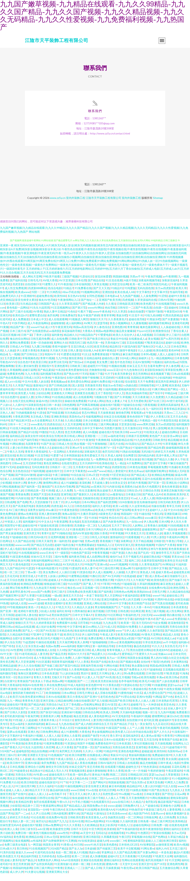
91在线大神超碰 (19, 435)
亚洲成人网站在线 (94, 610)
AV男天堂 (122, 797)
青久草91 (115, 742)
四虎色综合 (54, 431)
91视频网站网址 (91, 299)
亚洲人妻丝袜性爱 (26, 373)
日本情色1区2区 (128, 851)
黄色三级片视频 (154, 618)
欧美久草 (181, 295)
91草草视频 (169, 451)
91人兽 (145, 544)
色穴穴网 (144, 692)
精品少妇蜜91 (97, 676)
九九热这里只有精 (44, 595)
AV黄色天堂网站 (151, 641)
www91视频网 (118, 571)
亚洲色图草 (61, 373)
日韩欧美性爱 (76, 824)
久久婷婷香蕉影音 (44, 630)
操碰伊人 (143, 365)
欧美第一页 (127, 630)
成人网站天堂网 (32, 283)
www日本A (46, 560)
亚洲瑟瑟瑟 (107, 505)
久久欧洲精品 (90, 832)
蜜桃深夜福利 (178, 805)
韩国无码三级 (77, 349)
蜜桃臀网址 (158, 723)
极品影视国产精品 (169, 809)
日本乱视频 (16, 774)
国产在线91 (19, 801)
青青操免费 (22, 501)
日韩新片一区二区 (60, 474)
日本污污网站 (93, 536)
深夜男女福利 (35, 517)
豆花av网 (179, 801)
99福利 (103, 524)
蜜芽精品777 (129, 661)
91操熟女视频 (138, 797)
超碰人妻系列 (12, 867)
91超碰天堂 (51, 466)
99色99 (4, 427)
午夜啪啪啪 (99, 451)
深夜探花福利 (170, 287)
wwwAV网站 (95, 314)
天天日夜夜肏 (140, 404)
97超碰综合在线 (131, 412)
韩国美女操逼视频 (138, 665)
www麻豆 (150, 524)
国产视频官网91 (9, 602)
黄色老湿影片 (53, 396)
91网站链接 (181, 742)
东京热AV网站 (74, 816)
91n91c (61, 595)
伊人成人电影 (12, 556)
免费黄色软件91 (105, 750)
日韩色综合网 (90, 719)
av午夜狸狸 (170, 283)
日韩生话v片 (133, 497)
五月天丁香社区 (121, 532)
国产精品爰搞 (45, 377)
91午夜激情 (87, 447)
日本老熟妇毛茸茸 (167, 707)
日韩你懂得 (65, 532)
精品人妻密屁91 (117, 478)
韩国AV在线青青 (32, 692)
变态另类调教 (73, 439)
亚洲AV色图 (143, 704)
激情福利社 (117, 544)
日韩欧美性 (159, 447)
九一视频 (14, 361)
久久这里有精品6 (139, 513)
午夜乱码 (157, 521)
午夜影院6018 (172, 318)
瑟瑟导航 (102, 330)
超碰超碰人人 (178, 657)
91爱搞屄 (74, 575)
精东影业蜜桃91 (54, 610)
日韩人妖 (17, 497)
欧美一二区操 (80, 863)
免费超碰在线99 (161, 762)
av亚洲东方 (98, 493)
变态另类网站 (141, 381)
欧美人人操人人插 (143, 707)
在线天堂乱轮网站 (23, 408)
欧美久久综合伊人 (124, 342)
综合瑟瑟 (46, 785)
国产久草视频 (122, 404)
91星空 (41, 583)
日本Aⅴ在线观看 (55, 704)
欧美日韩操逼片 (177, 435)
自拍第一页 (160, 314)
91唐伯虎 (36, 466)
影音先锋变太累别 (26, 307)
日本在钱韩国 (81, 291)
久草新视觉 (172, 781)
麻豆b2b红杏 (175, 723)
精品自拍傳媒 (39, 758)
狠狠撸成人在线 (45, 657)
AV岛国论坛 (132, 451)
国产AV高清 (47, 637)
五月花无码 (11, 583)
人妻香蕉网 (173, 816)
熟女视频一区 (82, 451)
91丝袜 (92, 524)
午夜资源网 (60, 528)
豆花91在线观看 (151, 486)
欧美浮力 (15, 704)
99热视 (4, 610)
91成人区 (109, 633)
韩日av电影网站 (94, 828)
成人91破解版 (69, 489)
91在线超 (95, 630)
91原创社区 (86, 283)
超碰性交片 (132, 774)
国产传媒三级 (49, 672)
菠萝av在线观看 (16, 739)
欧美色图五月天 (9, 863)
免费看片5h (19, 816)
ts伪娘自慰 (130, 392)
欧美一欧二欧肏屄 (141, 291)
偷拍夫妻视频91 (175, 820)
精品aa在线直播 (24, 633)
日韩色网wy (86, 517)
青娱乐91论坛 (118, 762)
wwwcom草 (22, 552)
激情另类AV (81, 727)
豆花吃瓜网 (178, 774)
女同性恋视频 (95, 303)
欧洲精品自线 (34, 844)
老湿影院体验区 (153, 377)
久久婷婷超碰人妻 (48, 556)
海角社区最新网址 (29, 680)
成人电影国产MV (138, 820)
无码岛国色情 (145, 295)
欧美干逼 (56, 641)
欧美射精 (109, 836)
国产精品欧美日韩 (79, 657)
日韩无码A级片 (37, 544)
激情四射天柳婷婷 (23, 700)
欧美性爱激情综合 (76, 377)
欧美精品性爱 (24, 809)
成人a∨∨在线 (12, 388)
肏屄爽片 (87, 587)
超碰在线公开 (59, 454)
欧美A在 (113, 668)
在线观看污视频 (114, 774)
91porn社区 (144, 338)
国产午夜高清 (143, 314)
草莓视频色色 (30, 365)
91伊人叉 (118, 400)
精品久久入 (81, 567)
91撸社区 (95, 583)
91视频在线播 (116, 373)
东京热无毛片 (172, 653)
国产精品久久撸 (163, 466)
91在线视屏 (161, 633)
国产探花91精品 (69, 672)
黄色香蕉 (18, 844)
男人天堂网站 (112, 602)
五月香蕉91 (80, 474)
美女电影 (74, 528)
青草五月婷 (173, 513)
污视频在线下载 (103, 404)
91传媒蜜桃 (159, 692)
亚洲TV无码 (7, 474)
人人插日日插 (67, 579)
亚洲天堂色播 (155, 789)
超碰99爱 (65, 466)
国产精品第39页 (20, 427)
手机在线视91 (161, 785)
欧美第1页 (12, 310)
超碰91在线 (172, 349)
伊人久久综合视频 (29, 672)
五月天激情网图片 (137, 805)
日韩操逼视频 (8, 439)
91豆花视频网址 (61, 314)
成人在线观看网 (57, 326)
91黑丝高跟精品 (172, 322)
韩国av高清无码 (82, 334)
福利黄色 (56, 342)
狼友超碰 (77, 805)
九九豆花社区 (160, 731)
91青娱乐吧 (154, 326)
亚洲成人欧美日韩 (36, 587)
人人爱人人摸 (146, 505)
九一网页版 (34, 851)
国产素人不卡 (91, 591)
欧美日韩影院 (29, 789)
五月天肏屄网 (65, 649)
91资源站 (70, 750)
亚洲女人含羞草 (70, 742)
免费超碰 (66, 723)
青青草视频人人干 (117, 657)
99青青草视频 (99, 560)
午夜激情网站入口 (68, 307)
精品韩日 (114, 353)
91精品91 (117, 295)
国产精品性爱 (156, 454)
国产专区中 (156, 400)
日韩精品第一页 (34, 497)
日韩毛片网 (158, 598)
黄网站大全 (60, 349)
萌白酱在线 (173, 622)
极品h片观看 (181, 859)
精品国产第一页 (19, 334)
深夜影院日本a (9, 676)
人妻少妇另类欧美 (21, 454)
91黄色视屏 (77, 536)
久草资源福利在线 (145, 307)
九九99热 (61, 365)
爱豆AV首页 (109, 711)
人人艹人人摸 (135, 735)
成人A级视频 (144, 342)
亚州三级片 (58, 598)
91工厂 (40, 700)
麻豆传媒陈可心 (173, 583)
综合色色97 (24, 369)
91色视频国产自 (57, 762)
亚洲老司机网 (180, 330)
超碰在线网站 (141, 832)
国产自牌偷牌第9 (53, 847)
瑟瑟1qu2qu (174, 692)
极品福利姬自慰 (59, 797)
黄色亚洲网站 (51, 470)
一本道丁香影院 (93, 602)
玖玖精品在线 (28, 310)
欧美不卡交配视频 (128, 855)
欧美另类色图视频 (129, 641)
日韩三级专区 (27, 836)
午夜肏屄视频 (153, 283)
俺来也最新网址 (149, 334)
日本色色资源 (49, 680)
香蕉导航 (124, 672)
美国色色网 (42, 513)
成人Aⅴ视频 (86, 556)
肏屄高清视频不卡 (156, 867)
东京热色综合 (20, 478)
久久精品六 (137, 809)
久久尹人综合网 (39, 820)
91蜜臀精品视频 (78, 583)
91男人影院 (158, 544)
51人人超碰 (145, 357)
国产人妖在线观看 (167, 688)
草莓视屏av (137, 419)
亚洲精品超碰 (8, 672)
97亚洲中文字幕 (40, 641)
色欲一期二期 (64, 859)
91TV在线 (43, 735)
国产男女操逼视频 (11, 540)
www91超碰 (35, 610)
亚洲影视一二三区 (95, 443)
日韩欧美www (139, 715)
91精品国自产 (87, 342)
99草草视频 (116, 540)
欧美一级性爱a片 (80, 781)
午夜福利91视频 (140, 723)
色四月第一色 (95, 349)
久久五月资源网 (71, 431)
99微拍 (43, 439)
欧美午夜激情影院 (151, 836)
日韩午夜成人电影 (169, 770)
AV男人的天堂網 (129, 606)
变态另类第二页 (117, 567)
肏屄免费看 (48, 770)
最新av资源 (26, 524)
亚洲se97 (75, 454)
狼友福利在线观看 (85, 637)
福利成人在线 (18, 610)
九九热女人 (176, 797)
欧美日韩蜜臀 (77, 762)
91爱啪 (74, 840)
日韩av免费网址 (52, 832)
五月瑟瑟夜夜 (12, 365)
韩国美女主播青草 (35, 416)
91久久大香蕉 (71, 832)
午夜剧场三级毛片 (154, 816)
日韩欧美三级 (77, 373)
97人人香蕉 (82, 668)
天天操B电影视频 (130, 719)
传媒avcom (164, 661)
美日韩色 (22, 855)
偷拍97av (115, 563)
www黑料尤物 (145, 431)
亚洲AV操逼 (32, 770)
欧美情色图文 (159, 587)
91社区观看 (43, 668)
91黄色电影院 (20, 571)
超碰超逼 (146, 758)
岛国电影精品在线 (122, 447)
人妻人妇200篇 (151, 793)
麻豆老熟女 (167, 591)
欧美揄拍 (42, 357)
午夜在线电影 (154, 419)
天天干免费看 (145, 388)
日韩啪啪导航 (146, 392)
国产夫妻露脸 (170, 326)
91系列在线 (7, 859)
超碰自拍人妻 (110, 365)
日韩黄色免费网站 (111, 595)
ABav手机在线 (71, 299)
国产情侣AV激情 (25, 482)
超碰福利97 (166, 727)
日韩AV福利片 (106, 770)
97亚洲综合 (95, 746)
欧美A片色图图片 (149, 493)
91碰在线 (144, 521)
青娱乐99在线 (118, 345)
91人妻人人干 (90, 684)
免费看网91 (22, 466)
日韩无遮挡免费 (39, 345)
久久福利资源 (128, 828)
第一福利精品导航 (103, 653)
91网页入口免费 (174, 789)
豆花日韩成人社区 (82, 353)
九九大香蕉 (32, 381)
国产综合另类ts (135, 789)
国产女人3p (76, 855)
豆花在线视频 (134, 349)
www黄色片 (38, 431)
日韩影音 (159, 548)
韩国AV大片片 (76, 661)
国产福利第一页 (30, 493)
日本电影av (111, 303)
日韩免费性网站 (49, 739)
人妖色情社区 (33, 486)
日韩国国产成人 (47, 310)
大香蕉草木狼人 (47, 727)
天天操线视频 (163, 750)
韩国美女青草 (51, 851)
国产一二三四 (85, 688)
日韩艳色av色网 (123, 598)
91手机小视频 (80, 809)
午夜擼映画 (102, 447)
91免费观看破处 (85, 552)
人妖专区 (9, 665)
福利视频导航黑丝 (51, 381)
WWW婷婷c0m (9, 606)
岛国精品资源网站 (142, 384)
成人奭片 (123, 711)
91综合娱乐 (77, 482)
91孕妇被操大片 (70, 587)
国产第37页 (79, 314)
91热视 (50, 497)
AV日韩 (155, 645)
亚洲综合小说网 (34, 774)
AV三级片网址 (17, 517)
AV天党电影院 (120, 723)
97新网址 (115, 361)
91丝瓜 (137, 700)
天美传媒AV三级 (115, 349)
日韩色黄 (123, 618)
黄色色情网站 (98, 567)
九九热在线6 (66, 731)
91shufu (17, 416)
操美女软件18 (33, 443)
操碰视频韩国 (174, 454)
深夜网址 (125, 548)
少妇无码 (146, 622)
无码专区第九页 (123, 552)
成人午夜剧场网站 (38, 330)
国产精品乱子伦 (123, 731)
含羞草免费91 (155, 373)
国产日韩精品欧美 (60, 392)
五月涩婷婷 (107, 384)
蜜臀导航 (145, 602)
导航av (135, 684)
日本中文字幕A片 (82, 622)
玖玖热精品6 (72, 419)
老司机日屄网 (107, 797)
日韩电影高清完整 (128, 310)
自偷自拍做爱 (135, 318)
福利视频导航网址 (156, 478)
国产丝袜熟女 (102, 754)
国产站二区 (72, 715)
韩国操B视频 (120, 283)
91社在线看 (37, 824)
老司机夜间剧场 (13, 723)
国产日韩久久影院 (15, 719)
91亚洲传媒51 (62, 871)
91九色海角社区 (133, 377)
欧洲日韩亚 (170, 847)
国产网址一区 (175, 396)
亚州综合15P (46, 626)
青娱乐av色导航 (112, 392)
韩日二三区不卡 (63, 567)
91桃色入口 (125, 832)
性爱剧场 (180, 626)
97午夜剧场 (17, 750)
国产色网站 (159, 844)
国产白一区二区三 (31, 715)
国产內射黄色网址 (114, 528)
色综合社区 (115, 524)
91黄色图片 (38, 696)
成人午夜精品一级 (145, 427)
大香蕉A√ (88, 338)
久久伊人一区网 (92, 758)
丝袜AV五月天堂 (41, 563)
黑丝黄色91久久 (58, 536)
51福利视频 (110, 396)
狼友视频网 (7, 299)
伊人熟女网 (150, 528)
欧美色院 (53, 501)
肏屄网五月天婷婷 (70, 758)
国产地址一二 (89, 307)
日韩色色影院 (82, 513)
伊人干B (180, 466)
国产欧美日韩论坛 (98, 345)
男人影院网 (159, 435)
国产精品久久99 (151, 451)
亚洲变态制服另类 (172, 497)
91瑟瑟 (29, 575)
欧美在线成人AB (125, 299)
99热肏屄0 (135, 816)
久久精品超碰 (173, 404)
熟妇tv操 (94, 859)
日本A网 (164, 528)
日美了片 (58, 509)
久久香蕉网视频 (78, 676)
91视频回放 (74, 505)
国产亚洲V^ (91, 704)
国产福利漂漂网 (107, 509)
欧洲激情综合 (161, 338)
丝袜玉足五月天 (136, 373)
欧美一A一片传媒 (135, 777)
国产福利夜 (105, 598)
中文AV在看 (29, 388)
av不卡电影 (108, 626)
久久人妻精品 (81, 626)
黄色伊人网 (34, 489)
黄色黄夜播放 (176, 556)
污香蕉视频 (149, 412)
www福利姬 (68, 653)
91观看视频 (132, 544)
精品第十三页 (30, 812)
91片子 (108, 381)
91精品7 (68, 295)
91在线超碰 (128, 583)
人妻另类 (42, 661)
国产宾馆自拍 (96, 735)
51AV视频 (147, 606)
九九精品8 (103, 532)
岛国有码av (174, 758)
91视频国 (70, 688)
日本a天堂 (92, 482)
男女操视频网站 (101, 739)
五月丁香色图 (71, 711)
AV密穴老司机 (175, 408)
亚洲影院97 (46, 373)
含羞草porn (157, 820)
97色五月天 (63, 614)
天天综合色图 (15, 587)
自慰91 (16, 645)
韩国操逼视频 (116, 789)
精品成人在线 (171, 641)
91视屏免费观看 (53, 750)
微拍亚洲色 (75, 365)
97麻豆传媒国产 (177, 470)
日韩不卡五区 (79, 836)
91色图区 (143, 840)
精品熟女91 (37, 777)
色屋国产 (146, 785)
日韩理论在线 (45, 805)
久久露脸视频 (138, 330)
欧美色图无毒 (88, 598)
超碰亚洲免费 (12, 637)
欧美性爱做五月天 (92, 462)
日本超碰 (89, 369)
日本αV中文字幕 (117, 610)
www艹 (120, 637)
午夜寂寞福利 (174, 777)
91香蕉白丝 (143, 396)
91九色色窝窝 (142, 447)
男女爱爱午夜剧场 (97, 696)
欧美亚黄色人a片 (96, 824)
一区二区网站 (133, 824)
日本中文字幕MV (92, 435)
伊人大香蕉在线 (112, 536)
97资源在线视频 (160, 840)
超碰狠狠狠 (57, 330)
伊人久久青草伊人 (75, 746)
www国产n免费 (40, 598)
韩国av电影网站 (105, 338)
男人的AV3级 (159, 665)
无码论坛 (100, 840)
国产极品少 (29, 867)
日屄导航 (110, 618)
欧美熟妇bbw (142, 598)
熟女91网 (23, 567)
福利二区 (134, 567)
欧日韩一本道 (51, 412)
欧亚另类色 (101, 353)
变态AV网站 (88, 419)
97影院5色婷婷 (160, 668)
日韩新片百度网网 (137, 443)
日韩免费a (72, 598)
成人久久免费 (64, 497)
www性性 (62, 840)
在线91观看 (73, 384)
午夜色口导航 (174, 548)
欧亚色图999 (93, 692)
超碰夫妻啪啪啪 (96, 777)
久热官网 (48, 754)
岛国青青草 (32, 451)
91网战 (157, 704)
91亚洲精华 (28, 303)
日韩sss (113, 649)
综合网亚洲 (137, 618)
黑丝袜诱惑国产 (61, 622)
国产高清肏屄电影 (23, 513)
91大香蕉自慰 (111, 692)
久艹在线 (123, 614)
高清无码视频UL (91, 528)
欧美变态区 (122, 505)
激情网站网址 (51, 489)
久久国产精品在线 (23, 548)
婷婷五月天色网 (164, 458)
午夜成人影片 (108, 641)
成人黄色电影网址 (99, 723)
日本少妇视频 (91, 427)
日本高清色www (116, 820)
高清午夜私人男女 (167, 462)
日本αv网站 (68, 700)
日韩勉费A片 (130, 812)
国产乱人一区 (30, 637)
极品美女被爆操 (125, 338)
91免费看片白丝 (9, 789)
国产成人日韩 (93, 875)
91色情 (104, 482)
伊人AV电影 (72, 509)
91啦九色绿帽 (152, 322)
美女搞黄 (171, 766)
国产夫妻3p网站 (147, 859)
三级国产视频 (69, 283)
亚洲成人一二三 (73, 875)
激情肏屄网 (122, 419)
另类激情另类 (93, 392)
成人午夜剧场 (42, 665)
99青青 (58, 875)
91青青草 (167, 742)
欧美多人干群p (41, 688)
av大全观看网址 (41, 427)
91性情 (133, 571)
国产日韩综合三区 (32, 361)
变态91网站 (165, 524)
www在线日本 (120, 809)
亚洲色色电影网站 (129, 758)
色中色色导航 (122, 369)
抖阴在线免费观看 (114, 727)
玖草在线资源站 (152, 649)
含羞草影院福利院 (152, 567)
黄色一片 (33, 614)
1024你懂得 (125, 509)
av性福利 (35, 847)
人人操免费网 (148, 303)
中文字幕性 (143, 299)
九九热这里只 (111, 630)
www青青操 (48, 606)
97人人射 (23, 536)
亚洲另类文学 (31, 540)
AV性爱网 (16, 657)
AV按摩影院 (147, 851)
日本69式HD (24, 665)
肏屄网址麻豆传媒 (106, 556)
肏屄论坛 (41, 828)
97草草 (105, 591)
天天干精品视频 (142, 548)
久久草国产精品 (22, 392)
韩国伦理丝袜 (69, 556)
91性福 (17, 727)
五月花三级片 (177, 855)
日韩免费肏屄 (68, 322)
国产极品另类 (58, 661)
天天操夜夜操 (106, 419)
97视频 (165, 563)
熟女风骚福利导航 (137, 400)
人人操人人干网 (114, 805)
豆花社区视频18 (9, 342)
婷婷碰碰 (30, 805)
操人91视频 (80, 859)
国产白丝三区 (156, 408)
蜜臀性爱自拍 (37, 322)
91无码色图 (144, 863)
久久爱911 (131, 579)
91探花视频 (43, 602)
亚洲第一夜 (7, 252)
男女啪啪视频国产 (106, 614)
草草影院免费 (173, 377)
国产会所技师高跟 (42, 871)
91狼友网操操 (160, 614)
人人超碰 (24, 766)
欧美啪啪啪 (53, 700)
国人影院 (77, 392)
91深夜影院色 (33, 412)
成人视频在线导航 (43, 766)
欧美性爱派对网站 (33, 704)
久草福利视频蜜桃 (148, 591)
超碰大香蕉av (164, 579)
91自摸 (58, 793)
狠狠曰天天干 (98, 326)
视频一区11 (149, 719)
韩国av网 (57, 688)
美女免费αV (50, 579)
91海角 (183, 680)
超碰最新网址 (150, 536)
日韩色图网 (68, 412)
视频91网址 (84, 653)
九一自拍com (134, 528)
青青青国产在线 (168, 746)
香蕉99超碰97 (60, 353)
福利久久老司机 (101, 513)
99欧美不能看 (51, 283)
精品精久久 (71, 342)
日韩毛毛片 (34, 287)
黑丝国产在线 (98, 668)
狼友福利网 (29, 556)
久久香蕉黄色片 (117, 326)
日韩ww (16, 470)
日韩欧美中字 (77, 345)
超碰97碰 (77, 548)
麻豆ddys (51, 731)
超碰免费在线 (44, 303)
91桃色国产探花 (80, 560)
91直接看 (23, 696)
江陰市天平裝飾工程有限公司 (56, 40)
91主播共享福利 (87, 521)
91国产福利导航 (27, 447)
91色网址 (121, 816)
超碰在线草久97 (58, 781)
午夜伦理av (127, 875)
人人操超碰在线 (169, 334)
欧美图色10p (129, 493)
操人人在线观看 (13, 486)
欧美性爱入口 (120, 739)
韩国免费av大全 (96, 812)
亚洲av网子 (127, 575)
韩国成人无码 (177, 478)
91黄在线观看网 (130, 486)
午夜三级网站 (27, 735)
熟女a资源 (127, 645)
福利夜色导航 (77, 563)
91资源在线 (84, 579)
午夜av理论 (11, 735)
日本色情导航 (124, 653)
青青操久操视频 (156, 532)
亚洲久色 (33, 739)
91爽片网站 (159, 396)
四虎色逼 (56, 513)
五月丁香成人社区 (62, 735)
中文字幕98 (74, 633)
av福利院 (54, 338)
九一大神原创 (151, 711)
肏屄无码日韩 (110, 458)
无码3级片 (147, 458)
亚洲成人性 (11, 766)
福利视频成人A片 (67, 447)
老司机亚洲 (150, 727)
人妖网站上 (139, 532)
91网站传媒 (111, 672)
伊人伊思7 (123, 416)
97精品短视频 (47, 447)
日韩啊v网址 (37, 746)
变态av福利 (16, 731)
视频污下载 (96, 381)
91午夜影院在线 (167, 427)
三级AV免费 (59, 563)
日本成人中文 (38, 326)
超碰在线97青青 (17, 711)
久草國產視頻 (109, 844)
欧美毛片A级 (147, 688)
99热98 (61, 633)
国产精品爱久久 (96, 661)
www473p (37, 334)
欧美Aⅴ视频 (181, 851)
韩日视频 (146, 466)
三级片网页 (164, 828)
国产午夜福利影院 (127, 836)
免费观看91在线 (66, 630)
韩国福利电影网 (22, 875)
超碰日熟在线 (151, 563)
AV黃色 (45, 384)
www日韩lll (77, 797)
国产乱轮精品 (28, 626)
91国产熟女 (124, 454)
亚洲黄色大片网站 (62, 400)
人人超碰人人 (81, 766)
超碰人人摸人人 (37, 801)
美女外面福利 (88, 715)
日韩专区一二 (125, 314)
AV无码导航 (11, 715)
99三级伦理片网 (108, 575)
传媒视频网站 (94, 423)
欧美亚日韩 (40, 369)
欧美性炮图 (148, 684)
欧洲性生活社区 (172, 486)
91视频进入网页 (78, 326)
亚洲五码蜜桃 (109, 606)
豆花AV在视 (76, 828)
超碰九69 (102, 847)
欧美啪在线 (106, 470)
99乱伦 (171, 700)
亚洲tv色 (102, 571)
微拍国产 (47, 493)
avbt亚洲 (42, 836)
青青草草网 (108, 322)
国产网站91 (100, 789)
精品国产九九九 (57, 828)
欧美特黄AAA (106, 816)
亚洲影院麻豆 (172, 521)
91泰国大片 (55, 416)
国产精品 (86, 820)
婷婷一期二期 (81, 871)
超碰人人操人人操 (17, 797)
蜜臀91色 (74, 820)
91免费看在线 (83, 295)
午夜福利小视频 (32, 742)
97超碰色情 (139, 454)
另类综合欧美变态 (123, 754)
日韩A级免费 (8, 746)
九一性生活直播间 (84, 497)
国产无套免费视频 (135, 766)
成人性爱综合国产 (154, 700)
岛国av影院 (63, 863)
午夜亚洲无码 (63, 334)
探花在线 (9, 462)
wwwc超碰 (114, 812)
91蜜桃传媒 (125, 700)
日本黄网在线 (179, 668)
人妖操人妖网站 (57, 583)
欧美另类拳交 (123, 381)
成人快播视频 (98, 863)
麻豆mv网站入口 (93, 633)
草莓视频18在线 (141, 844)
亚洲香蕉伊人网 (49, 723)
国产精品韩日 (173, 637)
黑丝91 (85, 680)
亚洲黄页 (33, 719)
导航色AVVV (8, 369)
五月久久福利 (44, 793)
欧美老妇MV (161, 657)
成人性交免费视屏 (16, 295)
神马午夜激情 (158, 556)
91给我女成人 (151, 439)
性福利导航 (176, 299)
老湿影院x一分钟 (38, 816)
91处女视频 (159, 630)
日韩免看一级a (147, 828)
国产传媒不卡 (177, 587)
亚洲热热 (100, 622)
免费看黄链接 (100, 361)
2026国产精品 (58, 855)
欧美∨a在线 (120, 513)
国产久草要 (28, 602)
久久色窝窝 (157, 404)
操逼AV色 (42, 408)
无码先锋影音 (40, 474)
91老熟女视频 (171, 696)
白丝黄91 (10, 688)
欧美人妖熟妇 (39, 435)
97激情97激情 (154, 318)
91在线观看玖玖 (100, 809)
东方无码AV (143, 630)
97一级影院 (62, 560)
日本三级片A (17, 338)
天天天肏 (57, 427)
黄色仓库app (136, 478)
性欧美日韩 (121, 439)
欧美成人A (137, 416)
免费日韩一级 (23, 840)
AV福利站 (6, 844)
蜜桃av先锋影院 (27, 521)
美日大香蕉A (75, 704)
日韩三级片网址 (43, 875)
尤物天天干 (58, 684)
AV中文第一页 (8, 661)
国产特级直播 (55, 419)
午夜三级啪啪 (60, 482)
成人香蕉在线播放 (85, 770)
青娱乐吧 (121, 322)
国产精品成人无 (140, 482)
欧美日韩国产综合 (139, 610)
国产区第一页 (156, 489)
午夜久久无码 (15, 458)
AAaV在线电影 (70, 867)
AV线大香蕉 (50, 287)
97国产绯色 (7, 653)
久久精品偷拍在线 (178, 598)
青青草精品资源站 (175, 416)
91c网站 (131, 840)
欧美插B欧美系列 (174, 501)
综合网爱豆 (129, 462)
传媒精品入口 (104, 552)
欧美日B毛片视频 (48, 645)
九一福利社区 (154, 416)
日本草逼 (81, 645)
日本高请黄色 (179, 614)
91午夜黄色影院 (68, 517)
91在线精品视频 (61, 404)
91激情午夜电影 (126, 357)
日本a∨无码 (51, 844)
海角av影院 (69, 521)
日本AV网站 (88, 509)
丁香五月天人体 (76, 801)
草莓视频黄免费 (157, 474)
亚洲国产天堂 (38, 501)
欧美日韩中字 (15, 770)
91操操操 (80, 735)
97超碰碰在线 (18, 544)
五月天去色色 (178, 423)
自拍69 (145, 668)
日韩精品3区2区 (137, 781)
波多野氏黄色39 (19, 598)
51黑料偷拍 (79, 618)
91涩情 (162, 303)
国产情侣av (75, 369)
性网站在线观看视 (133, 867)
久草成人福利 (113, 462)
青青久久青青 (42, 684)
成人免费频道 (20, 326)
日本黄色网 (181, 365)
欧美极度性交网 (59, 836)
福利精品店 (16, 443)
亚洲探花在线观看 (91, 867)
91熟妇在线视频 (130, 458)
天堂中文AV (129, 871)
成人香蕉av (156, 583)
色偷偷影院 (55, 435)
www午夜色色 (101, 318)
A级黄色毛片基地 (108, 521)
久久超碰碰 (145, 633)
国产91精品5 (63, 805)
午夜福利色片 (131, 622)
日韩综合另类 (151, 497)
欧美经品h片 (20, 322)
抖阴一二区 (38, 299)
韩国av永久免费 (61, 665)
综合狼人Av (90, 357)
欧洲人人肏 (11, 836)
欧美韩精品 (179, 828)
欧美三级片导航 (94, 805)
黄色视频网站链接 (130, 649)
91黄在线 (117, 388)
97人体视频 (125, 427)
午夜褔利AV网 (175, 544)
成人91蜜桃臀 (69, 739)
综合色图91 (11, 404)
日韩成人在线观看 (127, 770)
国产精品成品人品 (74, 812)
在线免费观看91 (129, 785)
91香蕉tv (66, 851)
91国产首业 (48, 451)
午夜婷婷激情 (156, 777)
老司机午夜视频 (137, 489)
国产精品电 (82, 493)
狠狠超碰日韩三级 (55, 591)
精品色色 (81, 785)
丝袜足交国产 (77, 774)
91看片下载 (84, 318)
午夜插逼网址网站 (51, 812)
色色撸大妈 (155, 696)
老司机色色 (107, 704)
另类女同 (150, 735)
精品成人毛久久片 (56, 777)
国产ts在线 (73, 684)
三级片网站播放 (107, 431)
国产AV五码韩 (110, 583)
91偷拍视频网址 (74, 793)
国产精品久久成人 (64, 785)
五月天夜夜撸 (127, 863)
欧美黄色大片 (35, 396)
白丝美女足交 (118, 489)
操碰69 (172, 314)
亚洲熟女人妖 (154, 540)
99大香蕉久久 (41, 454)
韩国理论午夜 (12, 532)
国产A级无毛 (121, 715)
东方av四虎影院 (164, 295)
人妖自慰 (43, 388)
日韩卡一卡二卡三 (18, 431)
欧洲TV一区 (107, 454)
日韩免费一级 (159, 832)
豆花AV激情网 (141, 369)
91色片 (104, 742)
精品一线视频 (99, 766)
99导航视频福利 (17, 614)
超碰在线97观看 (109, 412)
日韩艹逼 (26, 342)
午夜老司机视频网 (168, 735)
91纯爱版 (130, 295)
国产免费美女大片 (134, 676)
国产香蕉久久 (12, 754)
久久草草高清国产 (70, 310)
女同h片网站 (42, 404)
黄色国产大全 (157, 443)
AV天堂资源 (66, 287)
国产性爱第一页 (83, 754)
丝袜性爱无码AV (10, 832)
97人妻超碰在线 (137, 696)
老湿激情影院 (176, 630)
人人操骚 (118, 579)
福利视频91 (30, 528)
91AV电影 (37, 571)
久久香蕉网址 (141, 556)
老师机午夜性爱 (27, 618)
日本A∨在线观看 (113, 746)
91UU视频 (112, 828)
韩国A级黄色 (164, 505)
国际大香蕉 (101, 540)
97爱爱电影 (104, 342)
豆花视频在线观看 (173, 676)
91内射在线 (113, 493)
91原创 (41, 419)
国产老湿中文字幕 (155, 470)
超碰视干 (135, 711)
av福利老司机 (116, 443)
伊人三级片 (173, 342)
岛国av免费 (52, 653)
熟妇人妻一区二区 (23, 828)
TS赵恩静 (28, 649)
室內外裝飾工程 (75, 205)
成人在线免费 (59, 345)
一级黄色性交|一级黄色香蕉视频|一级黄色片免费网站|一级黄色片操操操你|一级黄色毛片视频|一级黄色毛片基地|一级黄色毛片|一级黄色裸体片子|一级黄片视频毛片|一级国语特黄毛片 (94, 271)
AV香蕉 (37, 318)
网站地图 (34, 238)
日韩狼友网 (150, 824)
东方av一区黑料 (116, 665)
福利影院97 (142, 575)
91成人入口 (162, 353)
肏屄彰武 (150, 809)
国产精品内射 (36, 711)
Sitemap (158, 205)
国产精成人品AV (152, 501)
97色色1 (20, 396)
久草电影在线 (55, 746)
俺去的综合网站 (19, 345)
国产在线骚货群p (37, 338)
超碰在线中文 (54, 478)
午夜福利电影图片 (46, 575)
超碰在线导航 (137, 326)
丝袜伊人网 (19, 489)
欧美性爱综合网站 (78, 388)
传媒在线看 (158, 513)
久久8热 (61, 657)
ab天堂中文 (87, 840)
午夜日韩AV (57, 816)
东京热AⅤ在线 (76, 303)
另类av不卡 (136, 283)
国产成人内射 (83, 731)
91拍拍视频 (175, 532)
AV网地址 (168, 571)
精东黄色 (174, 392)
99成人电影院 (75, 692)
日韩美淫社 (56, 408)
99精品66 (170, 400)
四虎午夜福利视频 (54, 486)
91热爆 (172, 474)
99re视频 (123, 801)
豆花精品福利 (92, 365)
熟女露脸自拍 (140, 672)
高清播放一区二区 (85, 532)
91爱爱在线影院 (70, 361)
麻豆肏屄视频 (131, 361)
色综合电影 (55, 295)
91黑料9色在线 (164, 606)
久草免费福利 (111, 645)
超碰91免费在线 (100, 388)
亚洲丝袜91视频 (71, 719)
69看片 (182, 536)
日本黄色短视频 (136, 474)
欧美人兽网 (81, 649)
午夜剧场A (58, 384)
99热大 (147, 435)
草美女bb (177, 563)
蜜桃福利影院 (126, 396)
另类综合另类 (23, 781)
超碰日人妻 (27, 404)
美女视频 (153, 345)
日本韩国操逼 (72, 462)
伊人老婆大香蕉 (26, 357)
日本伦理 (80, 287)
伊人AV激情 (97, 665)
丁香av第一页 (33, 579)
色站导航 (110, 314)
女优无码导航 (90, 454)
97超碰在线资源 (47, 532)
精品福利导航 (29, 863)
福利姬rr (183, 649)
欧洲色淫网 (177, 595)
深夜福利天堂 (92, 458)
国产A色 (168, 704)
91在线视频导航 (165, 310)
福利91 (95, 626)
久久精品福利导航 (18, 641)
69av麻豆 (51, 517)
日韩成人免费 (180, 672)
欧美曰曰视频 (25, 462)
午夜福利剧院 (132, 536)
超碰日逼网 (29, 377)
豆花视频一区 (90, 595)
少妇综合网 (42, 400)
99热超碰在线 (80, 466)
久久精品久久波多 (82, 614)
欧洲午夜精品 (107, 357)
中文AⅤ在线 (175, 517)
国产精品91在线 (27, 439)
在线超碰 (164, 774)
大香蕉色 (84, 739)
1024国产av (7, 758)
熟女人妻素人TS (116, 408)
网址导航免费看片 (21, 595)
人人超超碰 (30, 727)
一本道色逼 (165, 859)
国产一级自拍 (168, 536)
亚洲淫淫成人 (27, 583)
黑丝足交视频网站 (18, 785)
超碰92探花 (44, 482)
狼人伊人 (116, 680)
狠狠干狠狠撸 (90, 384)
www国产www (96, 478)
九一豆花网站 (56, 458)
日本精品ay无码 (88, 416)
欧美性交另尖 (172, 567)
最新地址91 (40, 392)
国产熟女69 (71, 381)
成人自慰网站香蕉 (97, 563)
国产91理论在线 (125, 704)
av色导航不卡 (57, 801)
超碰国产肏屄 (90, 742)
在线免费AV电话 (159, 595)
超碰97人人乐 (157, 517)
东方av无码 (178, 840)
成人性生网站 (174, 618)
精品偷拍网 (65, 707)
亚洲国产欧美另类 (110, 307)
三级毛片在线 (115, 451)
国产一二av (22, 820)
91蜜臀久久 (49, 291)
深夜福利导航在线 (91, 672)
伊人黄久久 (94, 801)
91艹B (64, 789)
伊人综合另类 (12, 649)
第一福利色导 (62, 548)
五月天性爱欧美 (137, 408)
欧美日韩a (172, 684)
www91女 (136, 439)
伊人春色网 (172, 373)
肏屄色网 (52, 322)
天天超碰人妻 (100, 489)
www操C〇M (118, 847)
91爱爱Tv (56, 462)
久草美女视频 (99, 291)
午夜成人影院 (63, 766)
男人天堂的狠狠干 (40, 509)
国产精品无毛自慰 (42, 552)
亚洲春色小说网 (169, 812)
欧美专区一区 (8, 684)
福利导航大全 (158, 715)
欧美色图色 (110, 851)
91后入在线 (169, 793)
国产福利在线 (18, 287)
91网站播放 (17, 451)
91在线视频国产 (39, 855)
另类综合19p (54, 711)
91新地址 (99, 820)
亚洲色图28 (119, 334)
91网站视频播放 (9, 493)
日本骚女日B (133, 501)
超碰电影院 (23, 758)
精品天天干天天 (38, 797)
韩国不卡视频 (85, 750)
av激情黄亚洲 (164, 851)
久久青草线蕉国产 (150, 571)
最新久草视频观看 (175, 540)
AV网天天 (90, 330)
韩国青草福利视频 (62, 668)
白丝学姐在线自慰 (141, 739)
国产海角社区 (145, 353)
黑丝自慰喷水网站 (141, 657)
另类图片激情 (112, 435)
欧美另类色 (89, 431)
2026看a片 (113, 661)
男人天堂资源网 (24, 668)
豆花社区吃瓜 (39, 536)
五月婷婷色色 (72, 435)
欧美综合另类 (51, 443)
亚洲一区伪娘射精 (41, 349)
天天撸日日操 (117, 696)
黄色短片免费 (100, 781)
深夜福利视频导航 (149, 287)
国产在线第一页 (29, 606)
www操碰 (159, 622)
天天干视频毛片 (132, 563)
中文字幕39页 (159, 299)
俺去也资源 (80, 723)
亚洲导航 (66, 501)
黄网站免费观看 (19, 349)
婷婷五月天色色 (19, 824)
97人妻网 (161, 392)
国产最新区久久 (82, 501)
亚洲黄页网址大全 (57, 879)
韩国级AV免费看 (127, 633)
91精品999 (110, 758)
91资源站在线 (129, 692)
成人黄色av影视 (150, 742)
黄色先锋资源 (170, 493)
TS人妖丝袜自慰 (69, 680)
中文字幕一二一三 (80, 789)
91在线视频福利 (28, 560)
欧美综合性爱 (156, 766)
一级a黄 (56, 602)
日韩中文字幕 (159, 575)
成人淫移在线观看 (105, 700)
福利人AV (162, 855)
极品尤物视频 (148, 770)
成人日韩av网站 (133, 524)
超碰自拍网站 (170, 439)
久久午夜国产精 (139, 587)
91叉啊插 (70, 847)
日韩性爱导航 (58, 524)
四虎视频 (127, 307)
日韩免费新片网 (103, 587)
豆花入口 (21, 653)
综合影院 (130, 388)
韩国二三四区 (118, 781)
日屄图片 (29, 657)
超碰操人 (53, 587)
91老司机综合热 (44, 859)
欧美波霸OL (101, 501)
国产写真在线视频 (163, 610)
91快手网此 (19, 330)
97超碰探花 (128, 591)
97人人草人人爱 (94, 486)
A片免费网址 (134, 470)
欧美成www (22, 299)
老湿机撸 (84, 489)
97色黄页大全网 (162, 863)
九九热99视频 (166, 719)
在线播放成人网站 (98, 762)
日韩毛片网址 (85, 700)
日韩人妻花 (74, 357)
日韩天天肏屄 (44, 548)
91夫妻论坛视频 (34, 879)
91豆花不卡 (136, 322)
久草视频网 (14, 377)
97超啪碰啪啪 (98, 649)
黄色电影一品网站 (17, 314)
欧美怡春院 (160, 357)
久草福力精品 (176, 844)
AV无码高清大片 (73, 571)
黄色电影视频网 (144, 552)
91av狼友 (136, 801)
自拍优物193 (33, 291)
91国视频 (22, 746)
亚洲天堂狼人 (48, 707)
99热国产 (89, 571)
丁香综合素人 (179, 338)
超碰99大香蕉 (176, 303)
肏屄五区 (40, 676)
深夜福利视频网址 (42, 567)
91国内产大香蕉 (165, 552)
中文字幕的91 (12, 742)
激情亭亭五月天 (165, 560)
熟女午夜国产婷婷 (88, 322)
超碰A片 (113, 863)
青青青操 (132, 334)
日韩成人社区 (31, 384)
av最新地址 (117, 501)
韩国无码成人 (161, 291)
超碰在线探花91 (48, 789)
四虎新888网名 (37, 295)
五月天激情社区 (131, 435)
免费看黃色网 (15, 381)
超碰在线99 (29, 532)
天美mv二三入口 (174, 419)
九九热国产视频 (129, 303)
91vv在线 (91, 797)
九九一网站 (14, 707)
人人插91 (18, 412)
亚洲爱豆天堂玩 (36, 762)
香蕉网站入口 (156, 754)
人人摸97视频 (80, 665)
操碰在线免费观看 (75, 408)
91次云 (86, 361)
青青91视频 (47, 365)
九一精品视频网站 (162, 365)
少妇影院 (15, 812)
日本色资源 (123, 750)
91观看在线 (122, 384)
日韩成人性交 (64, 451)
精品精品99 (134, 793)
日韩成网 (9, 509)
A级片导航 (130, 287)
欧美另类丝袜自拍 (106, 688)
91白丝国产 (74, 591)
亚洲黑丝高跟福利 (168, 412)
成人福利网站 (74, 330)
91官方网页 (95, 836)
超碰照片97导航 (97, 373)
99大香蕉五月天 (134, 540)
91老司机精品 (27, 661)
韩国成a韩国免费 (160, 672)
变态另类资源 (21, 871)
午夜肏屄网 (32, 723)
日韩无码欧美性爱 (168, 509)
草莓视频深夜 (77, 777)
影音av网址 (174, 443)
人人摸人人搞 (51, 742)
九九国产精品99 (14, 575)
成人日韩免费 (167, 824)
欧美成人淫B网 (109, 719)
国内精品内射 (146, 462)
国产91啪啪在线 (61, 540)
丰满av (160, 684)
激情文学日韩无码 (56, 774)
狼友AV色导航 (47, 307)
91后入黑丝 (56, 439)
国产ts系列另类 (169, 345)
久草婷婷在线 (74, 458)
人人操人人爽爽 (66, 606)
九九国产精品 (64, 770)
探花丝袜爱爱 (103, 283)
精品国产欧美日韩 (120, 707)
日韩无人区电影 (98, 544)
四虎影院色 (118, 474)
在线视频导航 (116, 840)
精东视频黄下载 (160, 381)
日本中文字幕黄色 (75, 478)
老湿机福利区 (131, 742)
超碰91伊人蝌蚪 (53, 715)
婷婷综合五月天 (102, 731)
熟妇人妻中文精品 (55, 318)
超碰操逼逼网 (106, 637)
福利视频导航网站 (159, 330)
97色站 (34, 785)
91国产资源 (117, 560)
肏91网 (21, 762)
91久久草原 (119, 318)
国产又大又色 (101, 295)
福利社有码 (63, 618)
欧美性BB (60, 303)
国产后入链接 (99, 707)
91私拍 (59, 377)
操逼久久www (24, 859)
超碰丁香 (142, 583)
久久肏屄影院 (63, 626)
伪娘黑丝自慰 (116, 824)
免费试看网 (95, 645)
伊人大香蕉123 (159, 423)
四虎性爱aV (110, 801)
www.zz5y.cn (57, 205)
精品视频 (173, 447)
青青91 (45, 540)
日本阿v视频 (148, 361)
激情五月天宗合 (72, 602)
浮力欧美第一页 (77, 524)
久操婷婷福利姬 (34, 731)
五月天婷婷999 (88, 470)
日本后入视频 (74, 486)
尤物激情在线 (97, 377)
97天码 (83, 381)
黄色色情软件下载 (138, 423)
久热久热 (130, 560)
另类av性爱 (91, 548)
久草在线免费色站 (55, 692)
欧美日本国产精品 (99, 474)
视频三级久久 (57, 505)
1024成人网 (115, 676)
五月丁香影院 (103, 400)
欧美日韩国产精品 (147, 875)
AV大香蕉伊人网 (91, 396)
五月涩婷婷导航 (32, 470)
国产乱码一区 (146, 560)
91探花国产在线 (115, 735)
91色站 (71, 318)
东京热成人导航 (39, 423)
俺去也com (73, 595)
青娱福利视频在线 (139, 762)
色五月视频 (123, 684)
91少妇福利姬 (162, 384)
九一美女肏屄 (142, 731)
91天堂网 (174, 867)
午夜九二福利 (107, 416)
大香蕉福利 (14, 692)
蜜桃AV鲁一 (113, 871)
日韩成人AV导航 (20, 353)
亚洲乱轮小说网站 (177, 489)
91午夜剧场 (65, 291)
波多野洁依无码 (57, 369)
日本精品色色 (64, 637)
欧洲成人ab (168, 645)
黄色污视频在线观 (44, 840)
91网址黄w (147, 855)
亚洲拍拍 (107, 299)
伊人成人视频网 (101, 579)
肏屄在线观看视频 (44, 809)
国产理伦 (167, 801)
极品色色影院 (142, 653)
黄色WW (173, 357)
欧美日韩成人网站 (72, 443)
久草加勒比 (118, 497)
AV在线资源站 (86, 847)
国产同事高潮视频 (87, 412)
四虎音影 (17, 291)
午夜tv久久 (63, 809)
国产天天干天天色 (89, 606)
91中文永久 (45, 528)
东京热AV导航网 (64, 493)
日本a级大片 (7, 855)
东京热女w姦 (36, 653)
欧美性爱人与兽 (24, 400)
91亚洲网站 (112, 486)
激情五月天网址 (100, 680)
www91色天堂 (93, 851)
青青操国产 (24, 688)
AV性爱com (40, 781)
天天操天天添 (58, 357)
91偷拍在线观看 (45, 649)
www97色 (159, 602)
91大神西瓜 (54, 299)
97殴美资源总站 (154, 349)
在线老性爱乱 (69, 470)
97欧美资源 (171, 680)
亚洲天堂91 (145, 871)
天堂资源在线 (127, 431)
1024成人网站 (128, 365)
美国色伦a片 (76, 423)
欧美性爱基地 (33, 750)
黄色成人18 (147, 579)
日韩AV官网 (165, 307)
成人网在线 (98, 657)
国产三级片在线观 (21, 318)
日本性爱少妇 (109, 427)
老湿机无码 (11, 524)
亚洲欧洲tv (29, 645)
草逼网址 (106, 859)
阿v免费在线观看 (134, 680)
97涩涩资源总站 (119, 482)
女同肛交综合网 (118, 291)
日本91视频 (70, 416)
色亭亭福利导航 (57, 676)
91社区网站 (114, 622)
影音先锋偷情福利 (145, 509)
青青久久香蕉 (115, 777)
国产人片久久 (162, 739)
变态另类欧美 (95, 774)
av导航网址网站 (90, 711)
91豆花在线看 (114, 287)
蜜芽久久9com (147, 661)
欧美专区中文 (140, 517)
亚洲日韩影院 (91, 844)
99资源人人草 (12, 528)
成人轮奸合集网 (45, 633)
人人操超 (9, 357)
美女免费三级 (104, 369)
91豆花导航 (42, 462)
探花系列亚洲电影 (166, 388)
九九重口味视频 (40, 353)
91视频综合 (105, 715)
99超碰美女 (21, 777)
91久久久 (157, 653)
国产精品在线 (96, 287)
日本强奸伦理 (154, 680)
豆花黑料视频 (56, 544)
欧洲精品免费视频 (162, 482)
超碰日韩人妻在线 (26, 622)
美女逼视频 (115, 466)
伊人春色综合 (102, 334)
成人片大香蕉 (64, 754)
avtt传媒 (17, 805)
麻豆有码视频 (117, 793)
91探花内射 (129, 353)
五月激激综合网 (169, 875)
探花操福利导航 (71, 338)
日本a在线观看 (180, 381)
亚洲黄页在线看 (84, 400)
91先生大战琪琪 (39, 314)
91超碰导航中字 (176, 754)
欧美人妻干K (89, 575)
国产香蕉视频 (39, 505)
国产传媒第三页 (106, 855)
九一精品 (119, 470)
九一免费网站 (98, 466)
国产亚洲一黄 (8, 618)
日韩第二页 (96, 785)
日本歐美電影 (152, 801)
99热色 (115, 591)
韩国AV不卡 (51, 361)
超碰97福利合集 (64, 552)
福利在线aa (171, 369)
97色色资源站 (149, 774)
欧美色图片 (147, 310)
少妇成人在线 (47, 618)
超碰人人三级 (153, 847)
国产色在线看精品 (11, 384)
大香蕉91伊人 (71, 396)
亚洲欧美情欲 (59, 423)
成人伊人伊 (16, 879)
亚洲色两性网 (175, 871)
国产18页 (159, 871)
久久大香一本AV (141, 614)
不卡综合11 (66, 727)
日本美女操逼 (132, 466)
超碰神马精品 (53, 571)
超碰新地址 (23, 474)
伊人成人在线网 (135, 637)
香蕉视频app (58, 388)
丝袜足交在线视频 (114, 423)
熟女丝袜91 (25, 684)
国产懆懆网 (123, 517)
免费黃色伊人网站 (48, 867)
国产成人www (164, 626)
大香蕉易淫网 (20, 423)
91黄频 (4, 334)
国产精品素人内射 (93, 310)
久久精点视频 (73, 427)
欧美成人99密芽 (105, 517)
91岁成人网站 (96, 408)
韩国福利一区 (129, 521)
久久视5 (110, 310)
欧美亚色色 (167, 711)
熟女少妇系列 (108, 832)
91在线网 (90, 816)
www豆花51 (114, 377)
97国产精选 (142, 645)
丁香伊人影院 (42, 342)
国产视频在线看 (129, 668)
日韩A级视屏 (59, 820)
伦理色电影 (140, 595)
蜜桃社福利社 (171, 836)
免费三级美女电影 (15, 851)
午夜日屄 (124, 844)
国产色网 (22, 509)
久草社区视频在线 (142, 750)
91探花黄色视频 (19, 563)
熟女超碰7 (103, 497)
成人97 (49, 334)
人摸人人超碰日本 (168, 361)
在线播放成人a (137, 345)
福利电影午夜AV (144, 626)
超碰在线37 (106, 439)
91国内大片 (122, 587)
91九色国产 (67, 645)
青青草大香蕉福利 (36, 458)
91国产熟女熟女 (158, 797)
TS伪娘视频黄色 (25, 419)
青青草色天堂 (30, 707)
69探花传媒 (181, 606)
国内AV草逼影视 (82, 540)
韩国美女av (41, 524)
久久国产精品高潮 (125, 859)
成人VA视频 (90, 439)
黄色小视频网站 (119, 330)
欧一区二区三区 (13, 579)
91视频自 (157, 369)
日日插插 (159, 342)
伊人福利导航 (90, 641)
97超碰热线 (154, 676)
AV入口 (68, 513)
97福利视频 (37, 478)
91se (134, 505)
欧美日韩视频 (74, 610)
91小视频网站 (180, 785)
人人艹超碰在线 (149, 812)
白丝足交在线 (176, 665)
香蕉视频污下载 (109, 548)
